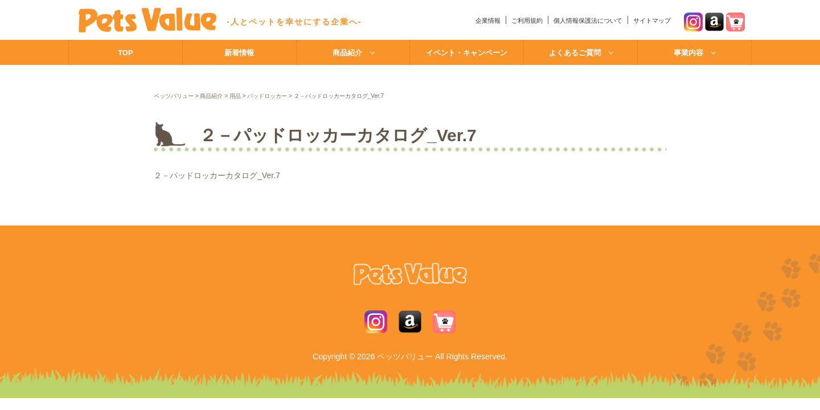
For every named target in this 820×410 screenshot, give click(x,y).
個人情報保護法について (588, 20)
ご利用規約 (527, 20)
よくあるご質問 (575, 52)
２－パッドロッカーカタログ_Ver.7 (217, 175)
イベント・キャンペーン (466, 52)
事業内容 (688, 52)
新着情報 (239, 52)
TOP (125, 52)
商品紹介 (347, 52)
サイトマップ (652, 20)
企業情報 (488, 20)
